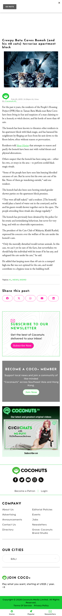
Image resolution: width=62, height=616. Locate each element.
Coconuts (34, 4)
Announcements (12, 519)
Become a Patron (24, 491)
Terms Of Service (22, 605)
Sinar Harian (23, 145)
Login (58, 4)
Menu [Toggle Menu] (4, 4)
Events (36, 514)
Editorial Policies (42, 509)
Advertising (9, 514)
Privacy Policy (41, 605)
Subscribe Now (22, 345)
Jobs (35, 519)
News (16, 280)
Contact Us (9, 524)
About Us (7, 509)
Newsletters (39, 524)
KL (10, 280)
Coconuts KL (11, 101)
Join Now (31, 392)
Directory (7, 529)
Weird (23, 280)
